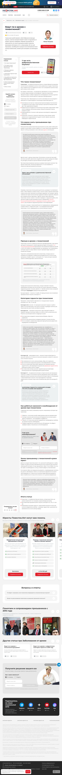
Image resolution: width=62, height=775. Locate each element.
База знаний (17, 15)
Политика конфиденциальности (48, 763)
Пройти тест (31, 72)
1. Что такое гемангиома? (10, 63)
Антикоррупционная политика (48, 765)
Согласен (28, 771)
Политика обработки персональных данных (50, 767)
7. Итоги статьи (7, 86)
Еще (24, 15)
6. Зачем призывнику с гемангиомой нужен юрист (9, 83)
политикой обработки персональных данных (10, 123)
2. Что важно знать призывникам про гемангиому (8, 66)
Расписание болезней (54, 720)
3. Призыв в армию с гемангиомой (9, 71)
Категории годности (7, 720)
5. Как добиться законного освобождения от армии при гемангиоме (10, 78)
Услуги (4, 15)
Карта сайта (44, 769)
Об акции (51, 2)
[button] (52, 519)
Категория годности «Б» (22, 720)
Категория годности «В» (38, 720)
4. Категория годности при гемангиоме (10, 74)
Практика (10, 15)
